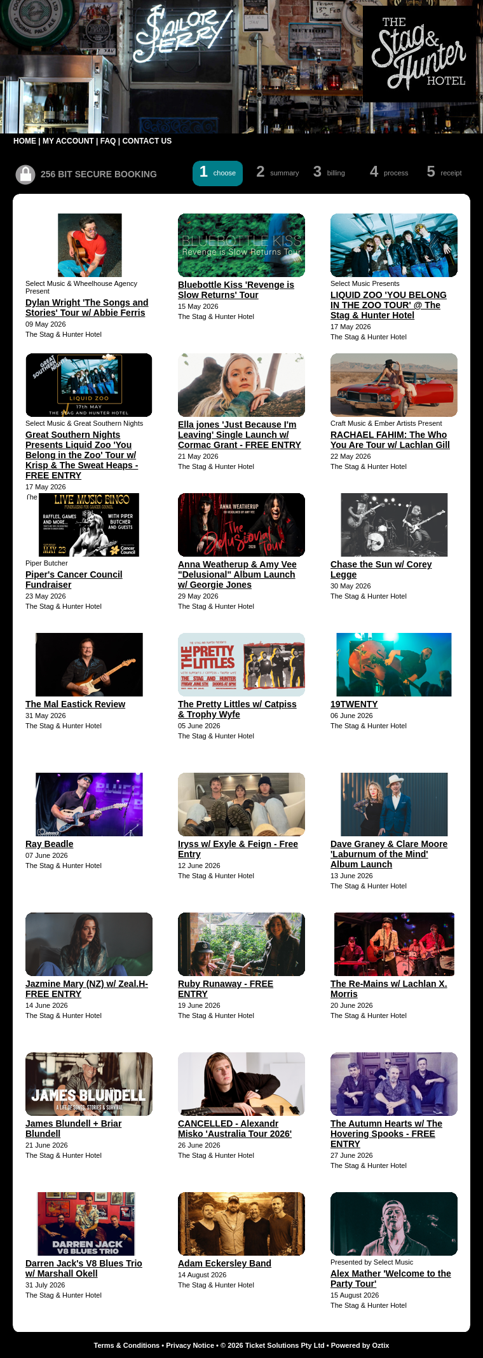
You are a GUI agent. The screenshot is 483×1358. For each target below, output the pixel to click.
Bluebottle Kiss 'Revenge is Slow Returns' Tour (236, 290)
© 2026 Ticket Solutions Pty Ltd (273, 1345)
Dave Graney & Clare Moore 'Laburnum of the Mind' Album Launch (388, 854)
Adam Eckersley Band (224, 1263)
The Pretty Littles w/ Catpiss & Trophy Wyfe (237, 709)
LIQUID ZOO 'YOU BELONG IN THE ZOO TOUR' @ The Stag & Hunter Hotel (388, 305)
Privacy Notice (190, 1345)
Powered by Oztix (360, 1345)
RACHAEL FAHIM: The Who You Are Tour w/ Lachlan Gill (390, 440)
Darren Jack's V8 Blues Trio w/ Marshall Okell (83, 1268)
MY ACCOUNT (68, 141)
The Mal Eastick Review (75, 704)
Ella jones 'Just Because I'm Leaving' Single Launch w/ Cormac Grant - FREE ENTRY (239, 434)
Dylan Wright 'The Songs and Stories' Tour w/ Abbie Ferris (87, 307)
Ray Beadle (49, 844)
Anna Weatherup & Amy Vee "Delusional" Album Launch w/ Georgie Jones (237, 574)
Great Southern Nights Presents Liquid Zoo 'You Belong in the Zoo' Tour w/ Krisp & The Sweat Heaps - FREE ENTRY (81, 455)
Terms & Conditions (127, 1345)
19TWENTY (354, 704)
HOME (24, 141)
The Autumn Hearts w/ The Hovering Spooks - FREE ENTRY (386, 1133)
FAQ (108, 141)
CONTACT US (147, 141)
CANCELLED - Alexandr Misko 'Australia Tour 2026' (235, 1128)
